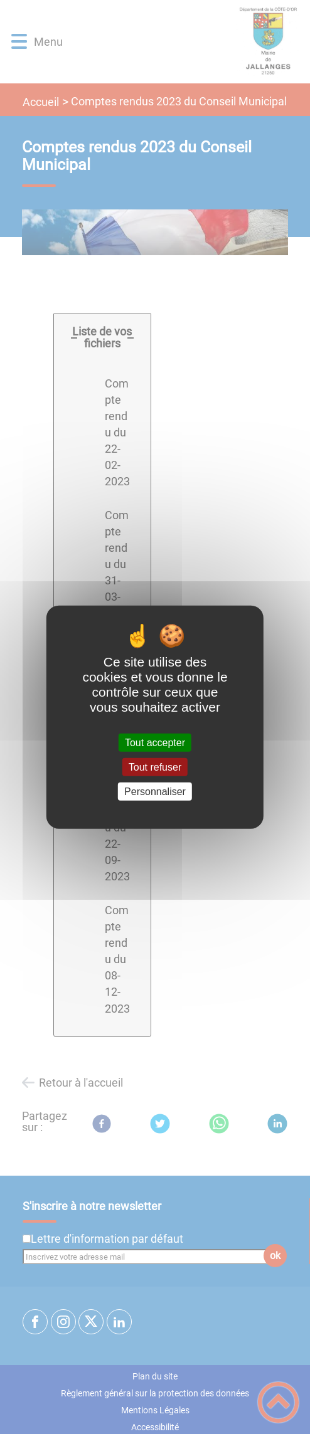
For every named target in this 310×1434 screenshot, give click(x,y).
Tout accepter (155, 742)
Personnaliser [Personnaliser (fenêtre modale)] (155, 791)
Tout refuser (155, 766)
